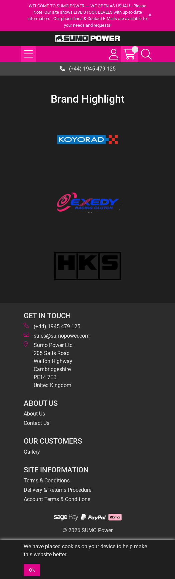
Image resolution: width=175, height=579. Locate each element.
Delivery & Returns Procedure (57, 490)
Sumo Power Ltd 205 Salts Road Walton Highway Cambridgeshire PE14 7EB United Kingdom (48, 364)
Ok (32, 570)
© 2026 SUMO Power (88, 530)
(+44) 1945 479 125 (88, 69)
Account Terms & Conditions (57, 499)
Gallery (32, 452)
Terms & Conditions (47, 480)
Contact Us (36, 423)
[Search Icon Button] (146, 54)
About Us (34, 414)
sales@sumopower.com (57, 335)
